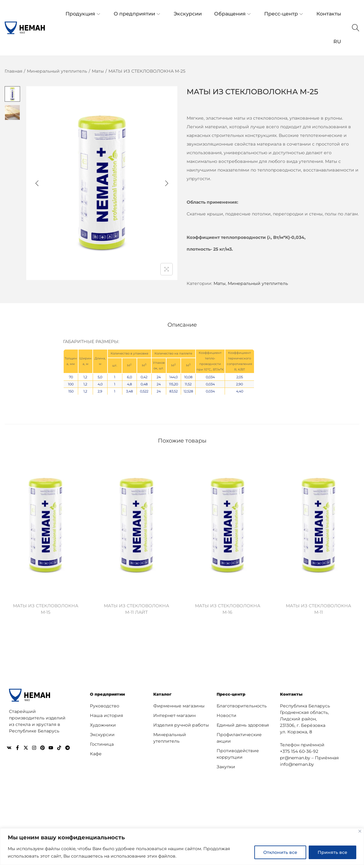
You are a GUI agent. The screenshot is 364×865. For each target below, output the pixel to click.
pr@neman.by (295, 756)
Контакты (292, 693)
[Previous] (37, 183)
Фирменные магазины (179, 704)
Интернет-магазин (174, 714)
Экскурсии (102, 733)
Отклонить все (280, 852)
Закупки (226, 765)
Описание (182, 324)
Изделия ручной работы (181, 724)
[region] (182, 846)
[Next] (166, 183)
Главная (13, 71)
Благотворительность (242, 704)
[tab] (182, 324)
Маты (98, 71)
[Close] (359, 831)
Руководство (104, 704)
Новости (226, 714)
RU (337, 42)
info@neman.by (297, 763)
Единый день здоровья (243, 724)
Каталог (163, 693)
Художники (103, 724)
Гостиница (102, 743)
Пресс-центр (232, 693)
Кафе (96, 752)
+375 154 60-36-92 (299, 750)
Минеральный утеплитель (57, 71)
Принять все (332, 852)
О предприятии (109, 693)
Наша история (106, 714)
